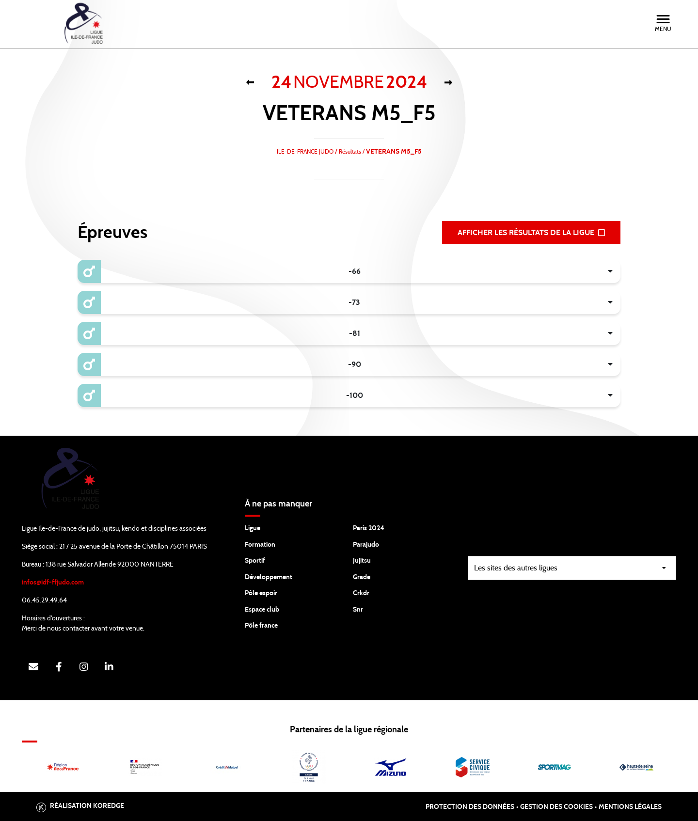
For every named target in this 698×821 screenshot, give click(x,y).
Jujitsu (362, 560)
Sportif (255, 560)
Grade (361, 577)
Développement (268, 577)
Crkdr (361, 593)
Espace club (262, 609)
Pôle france (261, 625)
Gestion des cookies (556, 807)
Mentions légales (630, 807)
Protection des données (470, 807)
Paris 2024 (368, 528)
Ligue (252, 528)
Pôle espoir (261, 593)
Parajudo (366, 544)
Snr (358, 609)
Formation (260, 544)
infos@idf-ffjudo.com (53, 582)
